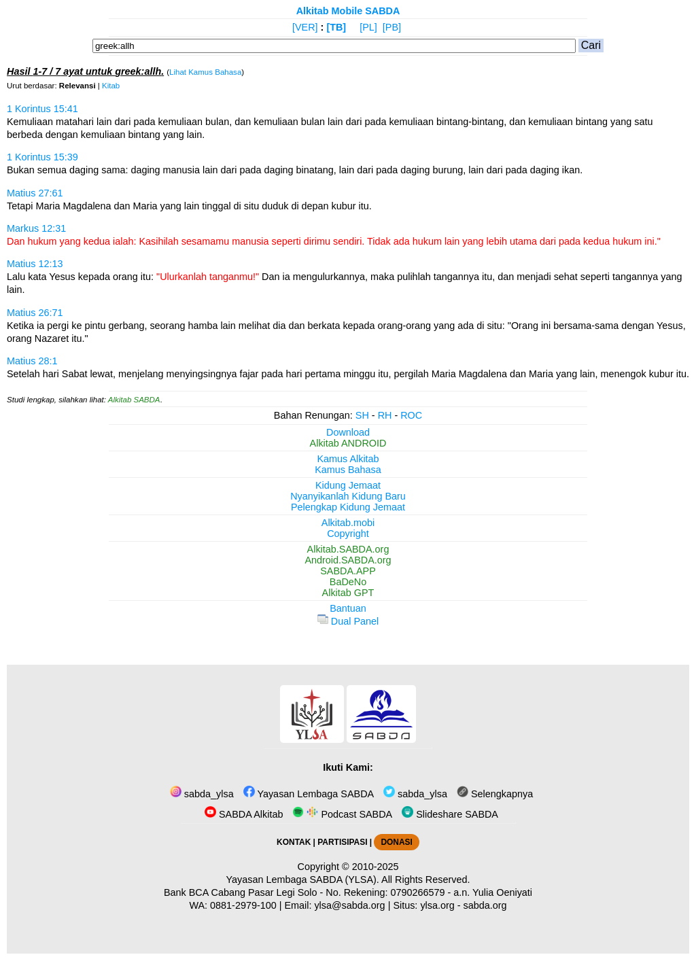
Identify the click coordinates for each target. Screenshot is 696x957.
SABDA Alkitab (244, 814)
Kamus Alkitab (348, 458)
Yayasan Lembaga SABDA (308, 793)
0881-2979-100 (243, 905)
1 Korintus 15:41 (42, 108)
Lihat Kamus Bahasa (205, 72)
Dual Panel (348, 621)
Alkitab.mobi (348, 522)
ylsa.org (437, 905)
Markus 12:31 (36, 228)
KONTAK (294, 842)
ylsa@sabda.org (349, 905)
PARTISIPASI (342, 842)
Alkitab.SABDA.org (348, 549)
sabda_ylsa (202, 793)
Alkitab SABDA (134, 400)
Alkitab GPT (348, 592)
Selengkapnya (495, 793)
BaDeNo (348, 581)
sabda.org (485, 905)
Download (348, 432)
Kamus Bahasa (348, 469)
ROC (411, 415)
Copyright (348, 533)
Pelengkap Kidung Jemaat (348, 507)
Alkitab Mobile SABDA (348, 10)
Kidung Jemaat (348, 485)
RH (385, 415)
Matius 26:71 (35, 312)
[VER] (305, 27)
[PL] (368, 27)
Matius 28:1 (32, 360)
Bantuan (348, 608)
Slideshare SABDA (450, 814)
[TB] (336, 27)
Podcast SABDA (342, 814)
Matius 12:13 (35, 263)
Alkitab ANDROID (348, 443)
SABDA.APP (348, 571)
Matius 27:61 (35, 193)
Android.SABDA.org (347, 560)
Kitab (111, 86)
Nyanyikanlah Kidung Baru (348, 496)
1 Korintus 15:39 (42, 157)
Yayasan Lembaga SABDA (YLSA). (302, 879)
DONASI (396, 842)
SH (362, 415)
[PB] (392, 27)
